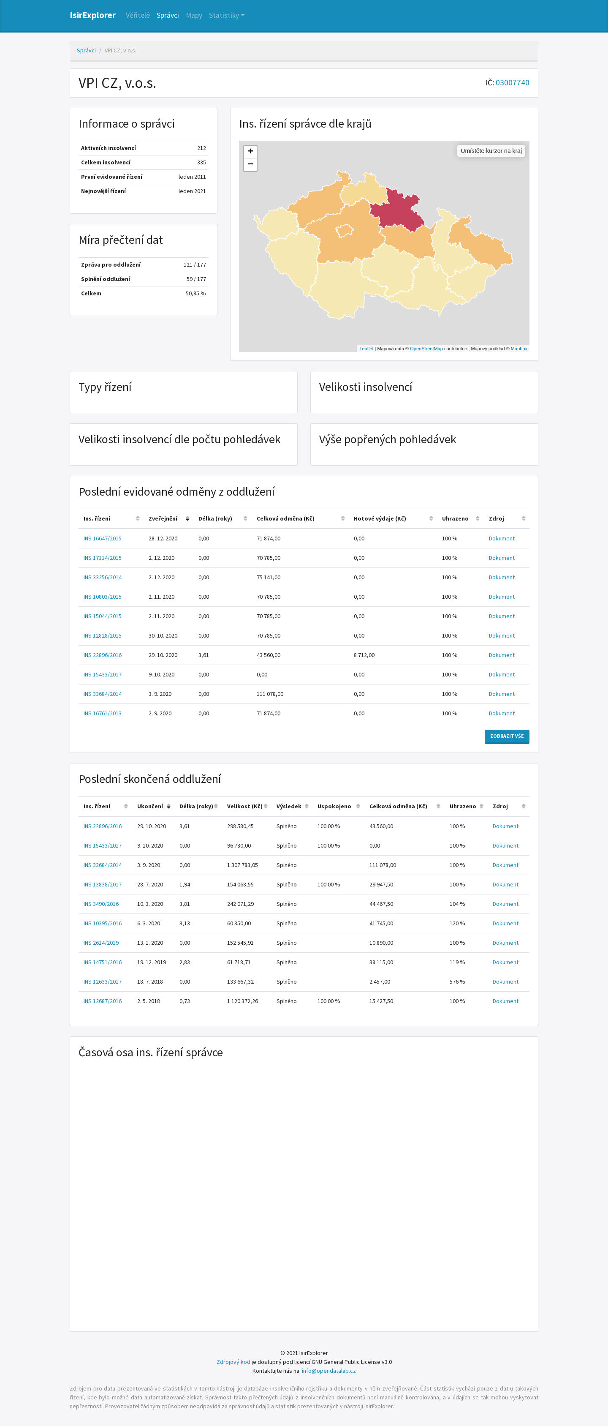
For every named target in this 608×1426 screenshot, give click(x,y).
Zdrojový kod (233, 1362)
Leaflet (366, 348)
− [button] (250, 164)
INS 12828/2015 (103, 635)
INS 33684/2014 (103, 694)
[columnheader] (111, 519)
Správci (168, 15)
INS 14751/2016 (103, 962)
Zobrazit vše (507, 736)
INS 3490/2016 (101, 904)
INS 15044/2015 (103, 616)
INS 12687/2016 (103, 1001)
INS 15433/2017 (103, 674)
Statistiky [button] (224, 15)
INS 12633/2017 (103, 981)
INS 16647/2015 (103, 538)
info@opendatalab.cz (329, 1370)
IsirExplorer (93, 15)
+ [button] (250, 152)
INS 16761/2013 (103, 713)
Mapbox (519, 348)
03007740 (512, 82)
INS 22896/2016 (103, 655)
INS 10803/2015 (103, 596)
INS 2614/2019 (101, 942)
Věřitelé (138, 15)
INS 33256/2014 (103, 577)
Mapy (194, 15)
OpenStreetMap (426, 348)
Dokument (502, 538)
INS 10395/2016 (103, 923)
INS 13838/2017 (103, 884)
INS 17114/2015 (103, 558)
